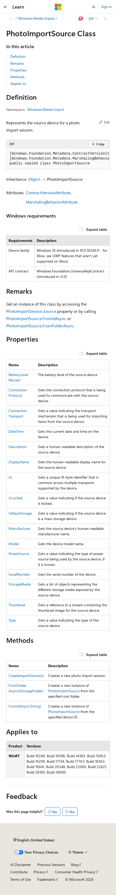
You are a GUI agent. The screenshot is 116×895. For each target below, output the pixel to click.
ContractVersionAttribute (48, 192)
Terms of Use (20, 879)
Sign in (106, 6)
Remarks (17, 63)
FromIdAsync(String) (25, 706)
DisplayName (19, 461)
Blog (74, 864)
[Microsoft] (58, 7)
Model (14, 543)
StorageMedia (20, 584)
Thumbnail (17, 604)
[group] (58, 158)
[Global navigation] (5, 7)
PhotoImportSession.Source (31, 311)
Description (18, 446)
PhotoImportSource (64, 690)
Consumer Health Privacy (75, 871)
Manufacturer (19, 528)
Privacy (39, 871)
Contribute (18, 871)
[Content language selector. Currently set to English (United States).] (34, 840)
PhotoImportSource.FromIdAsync (36, 318)
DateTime (16, 431)
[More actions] (105, 19)
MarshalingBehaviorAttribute (52, 202)
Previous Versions (51, 864)
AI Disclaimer (20, 864)
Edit (104, 122)
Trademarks (46, 879)
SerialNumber (19, 574)
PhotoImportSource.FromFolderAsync (40, 325)
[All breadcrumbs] (10, 19)
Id (10, 477)
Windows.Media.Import (36, 18)
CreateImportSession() (26, 675)
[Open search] (94, 7)
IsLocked (15, 497)
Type (12, 620)
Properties (18, 70)
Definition (18, 56)
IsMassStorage (20, 513)
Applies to (18, 83)
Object (34, 179)
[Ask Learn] (81, 19)
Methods (17, 76)
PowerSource (19, 553)
